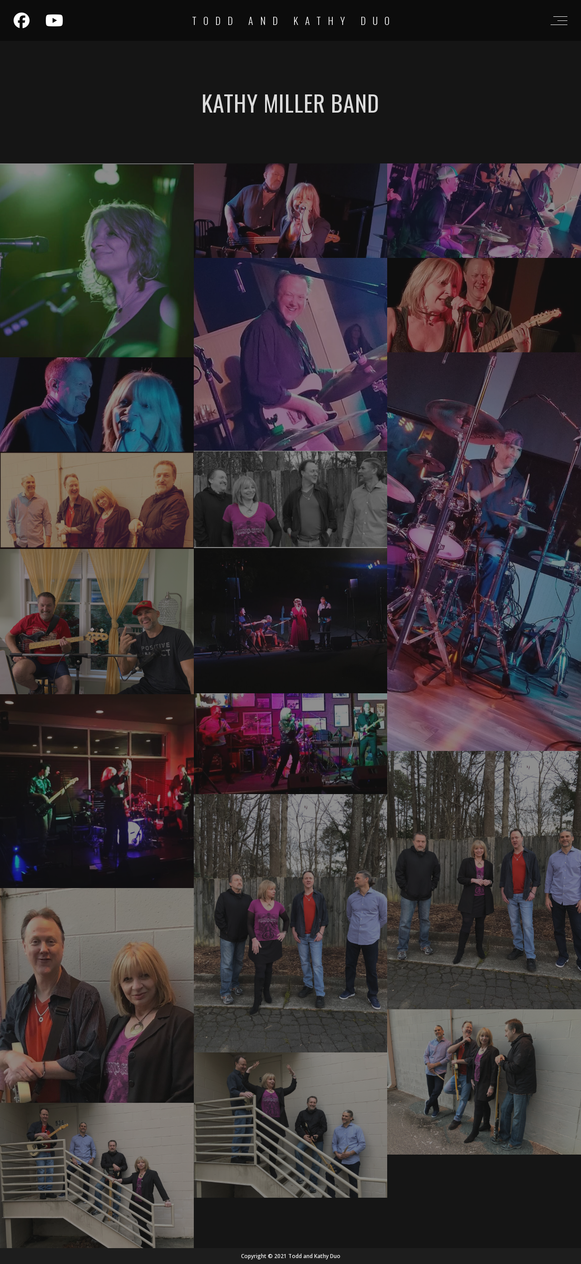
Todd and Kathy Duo (294, 20)
